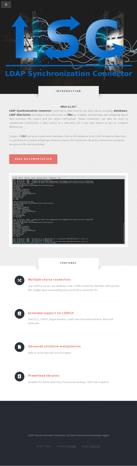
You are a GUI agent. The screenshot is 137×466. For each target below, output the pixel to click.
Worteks (72, 446)
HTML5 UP (95, 446)
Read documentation (33, 159)
